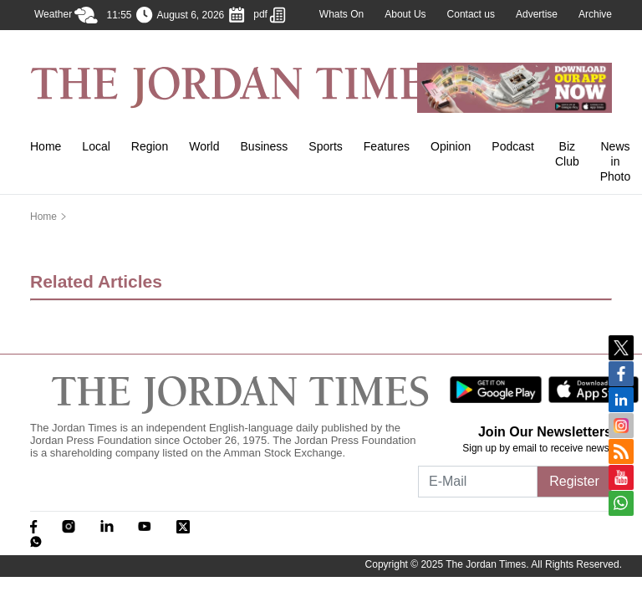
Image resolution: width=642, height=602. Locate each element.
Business (264, 146)
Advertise (537, 14)
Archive (595, 14)
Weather (66, 15)
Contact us (471, 14)
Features (387, 146)
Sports (325, 146)
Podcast (513, 146)
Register (574, 481)
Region (149, 146)
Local (96, 146)
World (204, 146)
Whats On (341, 14)
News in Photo (615, 161)
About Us (405, 14)
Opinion (451, 146)
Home (45, 146)
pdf (269, 15)
